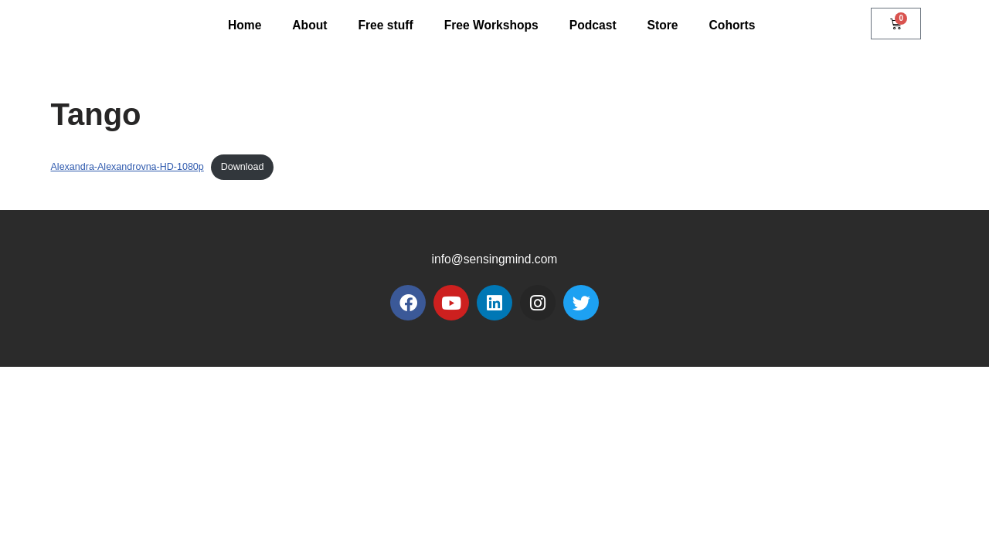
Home (241, 25)
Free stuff (383, 25)
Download (247, 167)
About (307, 25)
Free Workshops (491, 25)
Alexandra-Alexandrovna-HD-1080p (129, 167)
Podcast (594, 25)
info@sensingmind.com (494, 448)
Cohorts (735, 25)
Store (665, 25)
